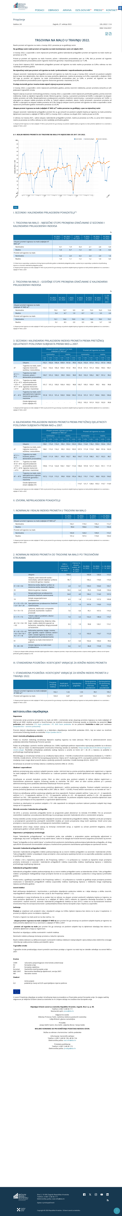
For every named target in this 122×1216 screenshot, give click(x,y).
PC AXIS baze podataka (61, 724)
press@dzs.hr (69, 1011)
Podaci (39, 10)
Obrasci (53, 10)
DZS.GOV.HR (82, 10)
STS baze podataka (42, 724)
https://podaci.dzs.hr (53, 732)
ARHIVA (67, 10)
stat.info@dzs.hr (70, 1040)
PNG (15, 207)
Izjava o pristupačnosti (45, 1202)
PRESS (98, 10)
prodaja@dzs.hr (70, 1048)
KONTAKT (111, 10)
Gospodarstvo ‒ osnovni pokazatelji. (27, 726)
